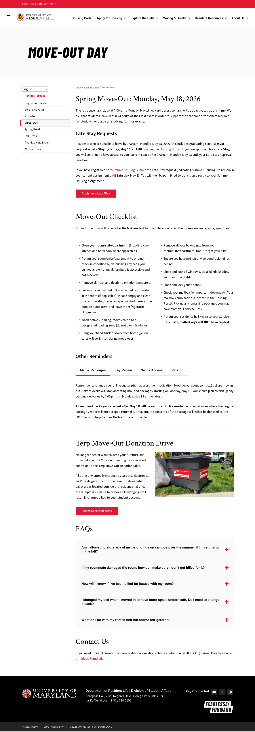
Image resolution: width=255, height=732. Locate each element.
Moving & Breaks (34, 95)
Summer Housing (123, 170)
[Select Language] (35, 89)
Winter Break (32, 149)
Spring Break (32, 129)
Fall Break (30, 136)
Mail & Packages (93, 370)
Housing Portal (170, 149)
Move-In (29, 116)
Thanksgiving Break (36, 142)
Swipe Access (152, 370)
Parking (177, 370)
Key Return (123, 370)
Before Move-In (34, 109)
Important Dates (35, 103)
